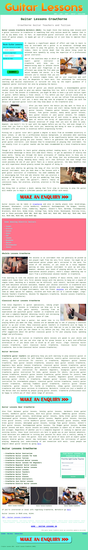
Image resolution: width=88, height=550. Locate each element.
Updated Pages (19, 533)
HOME (55, 14)
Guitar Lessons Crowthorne (19, 448)
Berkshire (54, 388)
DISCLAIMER (81, 14)
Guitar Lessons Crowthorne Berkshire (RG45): (22, 30)
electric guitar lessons (74, 384)
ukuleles (60, 289)
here (39, 444)
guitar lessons (12, 137)
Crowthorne (37, 204)
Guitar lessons (32, 428)
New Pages (10, 533)
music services (28, 388)
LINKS (61, 14)
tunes (50, 77)
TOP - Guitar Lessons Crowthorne (16, 517)
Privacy (85, 533)
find (9, 411)
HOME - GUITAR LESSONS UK (44, 526)
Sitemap (3, 533)
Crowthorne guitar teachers (14, 356)
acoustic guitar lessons (32, 374)
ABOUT (67, 14)
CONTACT (73, 14)
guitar (37, 61)
